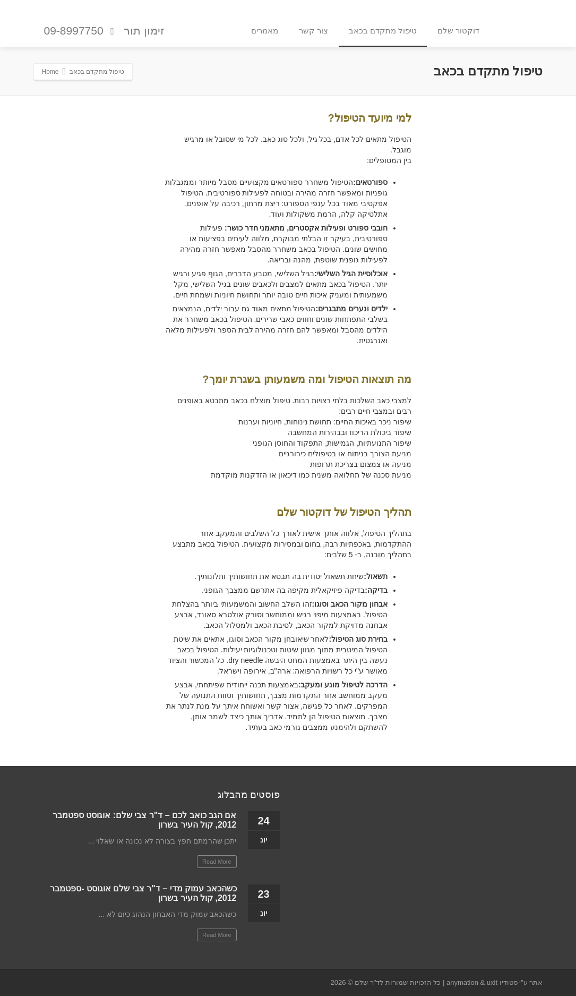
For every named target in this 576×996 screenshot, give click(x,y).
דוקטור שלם (458, 30)
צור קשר (313, 30)
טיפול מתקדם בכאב (383, 30)
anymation (462, 982)
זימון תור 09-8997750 (104, 31)
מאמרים (264, 30)
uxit (492, 982)
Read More (216, 861)
